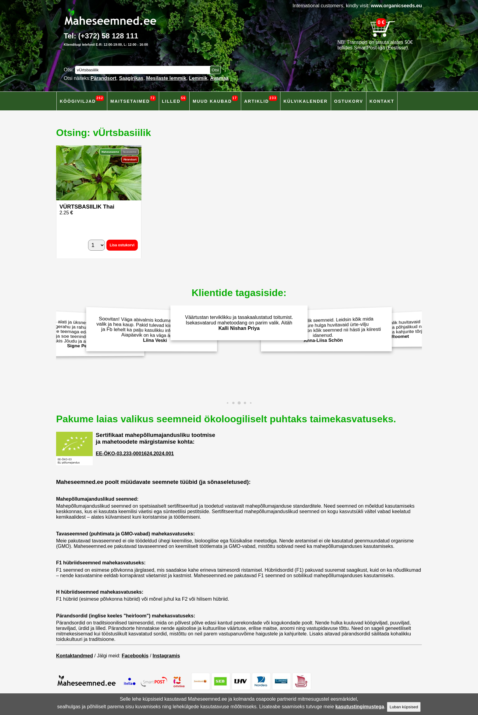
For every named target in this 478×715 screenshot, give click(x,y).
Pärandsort (103, 78)
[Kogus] (96, 245)
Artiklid (260, 99)
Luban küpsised (404, 707)
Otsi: (69, 69)
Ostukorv (348, 101)
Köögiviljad (82, 99)
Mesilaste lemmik (166, 78)
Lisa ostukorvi (122, 245)
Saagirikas (131, 78)
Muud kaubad (215, 99)
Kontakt (381, 101)
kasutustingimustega (359, 706)
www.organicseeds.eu (396, 5)
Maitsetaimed (133, 99)
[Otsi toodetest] (215, 70)
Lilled (174, 99)
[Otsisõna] (144, 70)
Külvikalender (306, 101)
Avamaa (219, 78)
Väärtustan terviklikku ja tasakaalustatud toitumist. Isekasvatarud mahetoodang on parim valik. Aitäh (239, 323)
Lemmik (198, 78)
